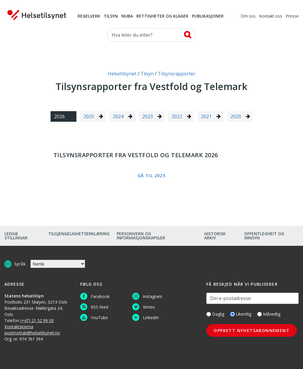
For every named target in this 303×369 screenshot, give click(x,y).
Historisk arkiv (215, 236)
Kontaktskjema (18, 326)
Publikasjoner (208, 16)
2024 (118, 116)
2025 (88, 116)
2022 (177, 116)
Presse (292, 16)
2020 (235, 116)
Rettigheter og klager (162, 16)
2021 (206, 116)
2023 (147, 116)
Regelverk (89, 16)
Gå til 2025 (151, 175)
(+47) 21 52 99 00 (37, 320)
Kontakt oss (270, 16)
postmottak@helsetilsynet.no (32, 333)
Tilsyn (111, 16)
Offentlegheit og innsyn (264, 236)
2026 (59, 116)
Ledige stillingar (16, 236)
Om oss (248, 16)
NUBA (127, 16)
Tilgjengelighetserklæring (79, 233)
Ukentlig (240, 314)
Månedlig (268, 314)
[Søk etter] (151, 35)
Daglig (215, 314)
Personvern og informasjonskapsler (141, 236)
